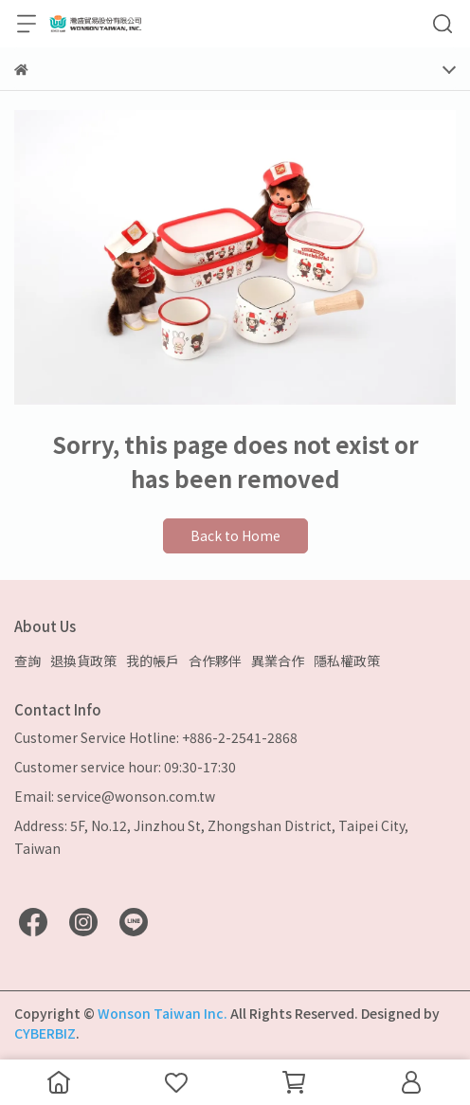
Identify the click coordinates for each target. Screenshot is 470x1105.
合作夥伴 (215, 660)
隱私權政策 (347, 660)
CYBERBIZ (45, 1032)
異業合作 (277, 660)
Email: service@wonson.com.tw (114, 796)
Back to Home (235, 535)
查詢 (27, 660)
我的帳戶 (152, 660)
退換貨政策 (83, 660)
